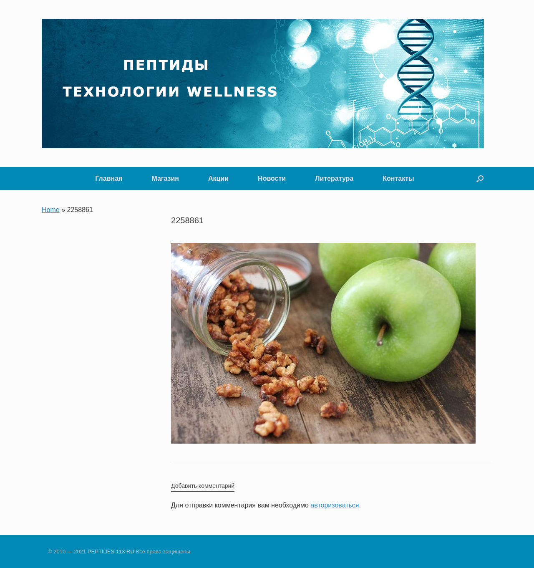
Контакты (398, 178)
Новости (272, 178)
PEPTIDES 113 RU (111, 551)
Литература (334, 178)
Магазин (165, 178)
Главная (108, 178)
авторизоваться (334, 505)
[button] (480, 178)
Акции (218, 178)
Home (51, 209)
